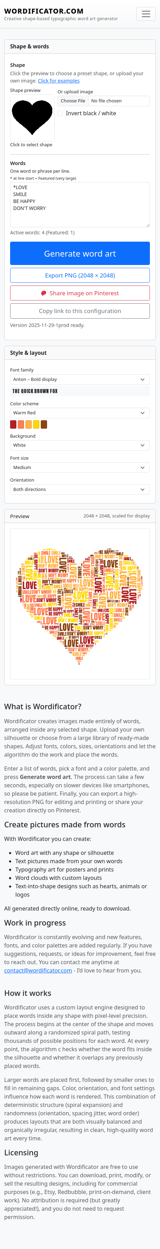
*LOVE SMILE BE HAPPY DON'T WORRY (80, 204)
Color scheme (24, 403)
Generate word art (80, 253)
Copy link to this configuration (80, 311)
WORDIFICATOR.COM (61, 14)
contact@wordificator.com (38, 970)
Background (23, 436)
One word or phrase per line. (43, 174)
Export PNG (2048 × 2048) (80, 275)
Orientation (22, 480)
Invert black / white (91, 113)
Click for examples (58, 80)
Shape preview (25, 90)
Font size (19, 458)
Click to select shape (31, 144)
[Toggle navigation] (146, 14)
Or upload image (75, 91)
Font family (21, 370)
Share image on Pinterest (80, 293)
